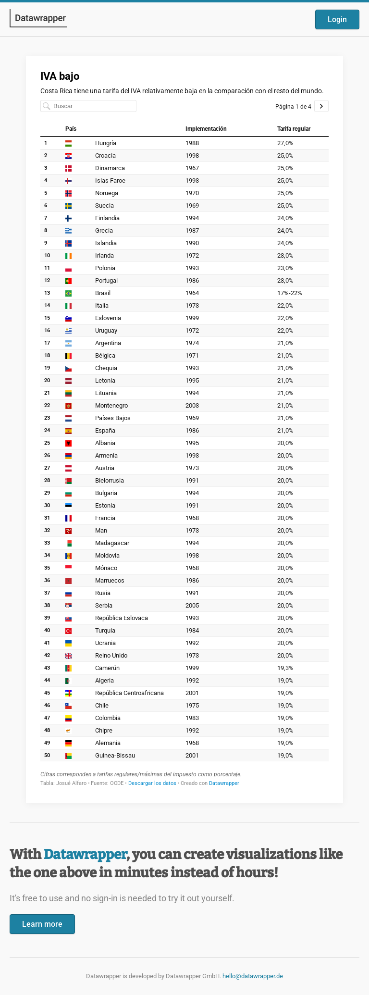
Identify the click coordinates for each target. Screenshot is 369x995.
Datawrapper (85, 854)
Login (337, 19)
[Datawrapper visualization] (184, 428)
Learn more (42, 924)
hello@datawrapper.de (252, 976)
